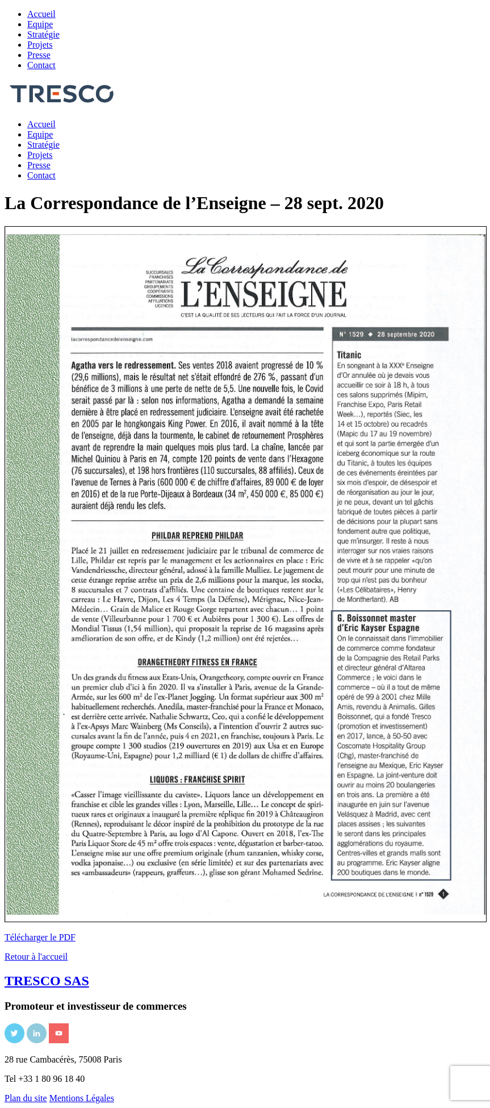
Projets (39, 44)
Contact (41, 65)
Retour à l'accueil (36, 956)
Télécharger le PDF (40, 937)
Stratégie (43, 34)
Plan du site (26, 1098)
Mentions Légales (81, 1098)
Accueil (41, 14)
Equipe (40, 24)
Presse (39, 55)
